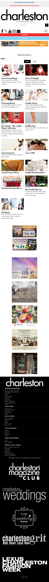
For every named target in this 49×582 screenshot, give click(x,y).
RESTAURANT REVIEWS (10, 410)
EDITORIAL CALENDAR (10, 401)
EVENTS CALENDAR (9, 418)
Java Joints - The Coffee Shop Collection (11, 126)
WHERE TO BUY (8, 400)
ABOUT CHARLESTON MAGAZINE (12, 390)
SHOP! (24, 38)
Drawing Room (8, 103)
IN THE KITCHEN (8, 412)
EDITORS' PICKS (8, 423)
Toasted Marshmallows (11, 188)
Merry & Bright (32, 78)
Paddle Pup (30, 125)
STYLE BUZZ (7, 434)
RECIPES (6, 414)
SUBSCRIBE (24, 35)
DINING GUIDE (8, 408)
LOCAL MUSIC (8, 443)
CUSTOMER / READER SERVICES (12, 392)
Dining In (5, 212)
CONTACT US (8, 397)
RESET (35, 61)
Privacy (22, 577)
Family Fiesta (31, 103)
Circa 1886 (30, 152)
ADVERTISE (7, 398)
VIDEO (6, 440)
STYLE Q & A (7, 431)
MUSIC (6, 421)
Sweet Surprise (7, 152)
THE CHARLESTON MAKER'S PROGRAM (24, 2)
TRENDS (6, 430)
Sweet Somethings (9, 78)
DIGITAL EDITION (8, 396)
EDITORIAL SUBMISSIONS (10, 402)
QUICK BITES (7, 411)
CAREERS (7, 404)
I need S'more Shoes (10, 172)
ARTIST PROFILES (8, 419)
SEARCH (27, 61)
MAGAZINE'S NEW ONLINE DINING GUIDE (24, 5)
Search (3, 59)
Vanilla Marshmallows (35, 172)
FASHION (7, 433)
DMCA (26, 577)
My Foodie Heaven (33, 189)
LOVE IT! (6, 435)
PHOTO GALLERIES (9, 441)
